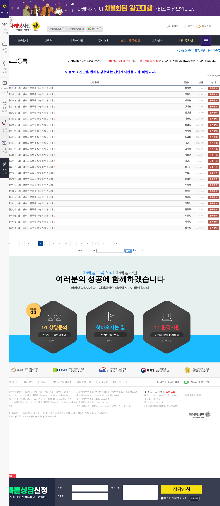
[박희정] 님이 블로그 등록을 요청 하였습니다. (31, 221)
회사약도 (28, 382)
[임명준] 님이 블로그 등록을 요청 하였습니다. (31, 88)
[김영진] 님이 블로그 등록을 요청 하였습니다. (31, 124)
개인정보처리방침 (62, 382)
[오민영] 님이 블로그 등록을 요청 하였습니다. (31, 185)
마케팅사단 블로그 (199, 382)
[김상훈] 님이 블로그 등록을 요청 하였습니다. (31, 112)
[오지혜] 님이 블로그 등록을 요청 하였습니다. (31, 149)
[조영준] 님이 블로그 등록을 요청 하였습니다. (31, 136)
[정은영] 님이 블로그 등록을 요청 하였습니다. (31, 94)
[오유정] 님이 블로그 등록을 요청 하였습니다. (31, 215)
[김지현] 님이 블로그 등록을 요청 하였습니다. (31, 197)
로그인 (189, 26)
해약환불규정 (84, 382)
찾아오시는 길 (120, 382)
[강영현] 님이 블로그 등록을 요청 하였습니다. (31, 179)
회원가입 (173, 26)
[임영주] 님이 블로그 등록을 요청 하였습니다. (31, 209)
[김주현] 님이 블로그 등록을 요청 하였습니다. (31, 227)
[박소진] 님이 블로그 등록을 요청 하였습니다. (31, 167)
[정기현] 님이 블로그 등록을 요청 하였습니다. (31, 106)
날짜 (201, 82)
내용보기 (194, 498)
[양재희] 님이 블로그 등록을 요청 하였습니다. (31, 191)
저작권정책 (102, 382)
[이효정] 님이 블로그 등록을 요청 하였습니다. (31, 118)
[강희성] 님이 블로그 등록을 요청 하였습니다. (31, 155)
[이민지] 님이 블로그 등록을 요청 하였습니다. (31, 143)
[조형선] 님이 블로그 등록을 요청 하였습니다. (31, 173)
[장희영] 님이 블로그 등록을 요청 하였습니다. (31, 203)
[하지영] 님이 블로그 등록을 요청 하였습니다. (31, 130)
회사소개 (14, 382)
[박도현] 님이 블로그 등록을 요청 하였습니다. (31, 100)
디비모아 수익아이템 (169, 382)
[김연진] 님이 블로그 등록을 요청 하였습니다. (31, 161)
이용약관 (43, 382)
